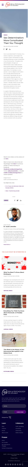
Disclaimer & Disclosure (14, 460)
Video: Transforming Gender (12, 190)
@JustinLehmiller (13, 170)
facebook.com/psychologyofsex (13, 169)
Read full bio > (7, 244)
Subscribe (20, 412)
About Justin (5, 432)
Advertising (18, 430)
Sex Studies (5, 442)
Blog (3, 426)
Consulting (18, 428)
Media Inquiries (19, 432)
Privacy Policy (14, 458)
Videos (5, 35)
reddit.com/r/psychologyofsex (12, 172)
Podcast (4, 428)
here (7, 158)
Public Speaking (20, 426)
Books (3, 430)
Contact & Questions (7, 448)
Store (3, 440)
